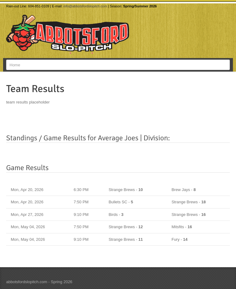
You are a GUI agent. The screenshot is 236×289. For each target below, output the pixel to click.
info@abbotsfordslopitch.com (85, 6)
